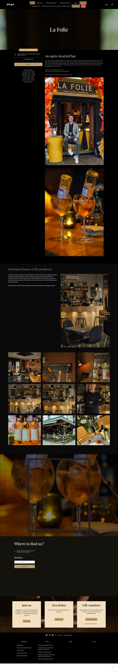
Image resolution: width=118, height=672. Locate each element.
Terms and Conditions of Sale (45, 667)
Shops (76, 2)
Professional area (68, 643)
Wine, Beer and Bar (51, 2)
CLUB (94, 650)
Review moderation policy (44, 660)
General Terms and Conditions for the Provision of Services (46, 663)
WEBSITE (24, 650)
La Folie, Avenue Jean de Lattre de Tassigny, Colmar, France (28, 54)
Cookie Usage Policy (22, 661)
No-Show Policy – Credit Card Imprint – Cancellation (46, 657)
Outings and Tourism (66, 2)
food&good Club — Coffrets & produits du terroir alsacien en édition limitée (51, 6)
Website (28, 64)
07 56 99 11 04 (28, 59)
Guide (32, 3)
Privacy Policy (20, 659)
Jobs (83, 6)
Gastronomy (40, 2)
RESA (47, 650)
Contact (60, 643)
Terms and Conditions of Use (24, 656)
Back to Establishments (28, 50)
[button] (107, 4)
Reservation (76, 6)
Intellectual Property (22, 664)
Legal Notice (20, 653)
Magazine (83, 3)
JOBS (70, 650)
